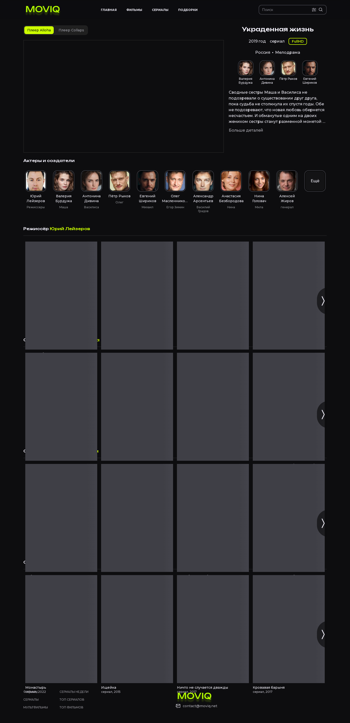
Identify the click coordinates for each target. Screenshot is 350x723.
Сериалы (31, 699)
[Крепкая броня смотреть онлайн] (61, 296)
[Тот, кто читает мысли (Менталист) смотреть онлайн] (289, 407)
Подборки (188, 10)
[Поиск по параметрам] (314, 9)
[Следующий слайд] (323, 301)
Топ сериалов (72, 699)
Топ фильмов (71, 707)
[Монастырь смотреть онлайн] (61, 629)
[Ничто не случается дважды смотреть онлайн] (213, 629)
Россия (262, 52)
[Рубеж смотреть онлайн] (61, 518)
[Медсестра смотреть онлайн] (137, 518)
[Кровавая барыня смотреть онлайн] (289, 629)
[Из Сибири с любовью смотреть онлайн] (213, 518)
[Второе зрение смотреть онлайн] (213, 407)
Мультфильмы (35, 707)
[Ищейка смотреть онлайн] (137, 629)
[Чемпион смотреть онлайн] (213, 296)
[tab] (39, 30)
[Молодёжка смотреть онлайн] (61, 407)
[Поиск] (287, 9)
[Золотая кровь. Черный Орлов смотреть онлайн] (289, 518)
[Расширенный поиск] (320, 9)
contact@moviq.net (200, 706)
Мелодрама (287, 52)
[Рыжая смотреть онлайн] (137, 296)
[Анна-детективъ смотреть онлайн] (137, 407)
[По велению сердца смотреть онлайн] (289, 296)
